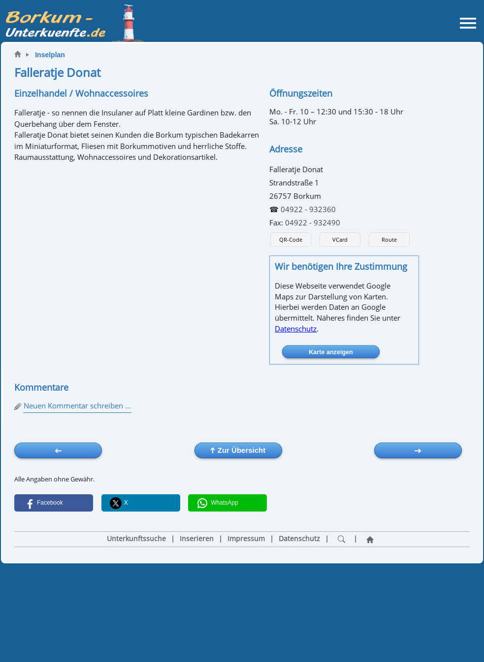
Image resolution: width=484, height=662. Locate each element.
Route (389, 239)
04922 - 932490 (312, 222)
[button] (53, 503)
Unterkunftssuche (136, 538)
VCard (340, 239)
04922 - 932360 (308, 209)
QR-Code (290, 239)
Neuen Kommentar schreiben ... (77, 405)
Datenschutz (296, 328)
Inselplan (50, 55)
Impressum (246, 538)
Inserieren (197, 538)
